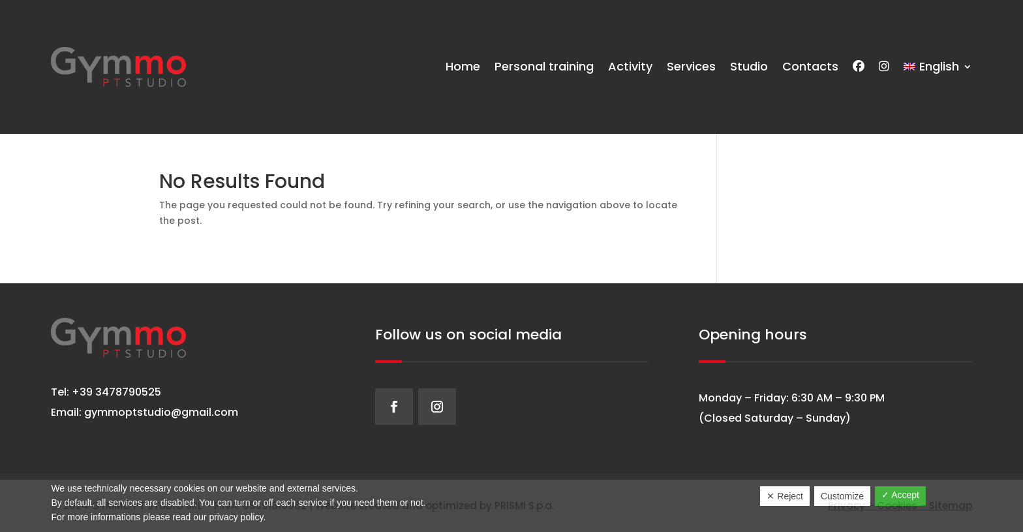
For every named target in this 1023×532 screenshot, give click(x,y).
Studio (749, 66)
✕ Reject (785, 496)
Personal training (544, 66)
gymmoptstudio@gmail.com (161, 412)
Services (691, 66)
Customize (842, 496)
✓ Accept (900, 495)
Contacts (810, 66)
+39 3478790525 (115, 391)
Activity (630, 66)
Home (463, 66)
